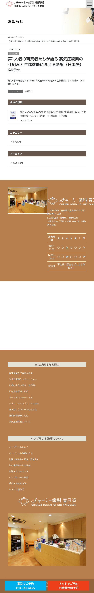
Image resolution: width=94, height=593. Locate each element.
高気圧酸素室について (20, 421)
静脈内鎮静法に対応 (18, 415)
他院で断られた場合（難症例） (24, 459)
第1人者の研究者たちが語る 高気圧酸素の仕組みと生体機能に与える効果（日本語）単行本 (53, 114)
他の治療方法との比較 (20, 465)
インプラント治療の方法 (21, 453)
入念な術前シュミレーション (23, 379)
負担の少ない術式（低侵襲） (23, 385)
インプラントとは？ (18, 447)
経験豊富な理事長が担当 (21, 373)
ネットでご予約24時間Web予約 (68, 585)
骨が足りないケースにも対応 (23, 409)
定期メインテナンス (18, 471)
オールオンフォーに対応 (21, 397)
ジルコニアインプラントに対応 (24, 403)
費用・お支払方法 (17, 483)
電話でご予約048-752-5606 (25, 585)
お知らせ (13, 53)
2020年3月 (18, 162)
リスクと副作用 (16, 489)
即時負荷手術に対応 (18, 391)
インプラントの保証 (18, 477)
